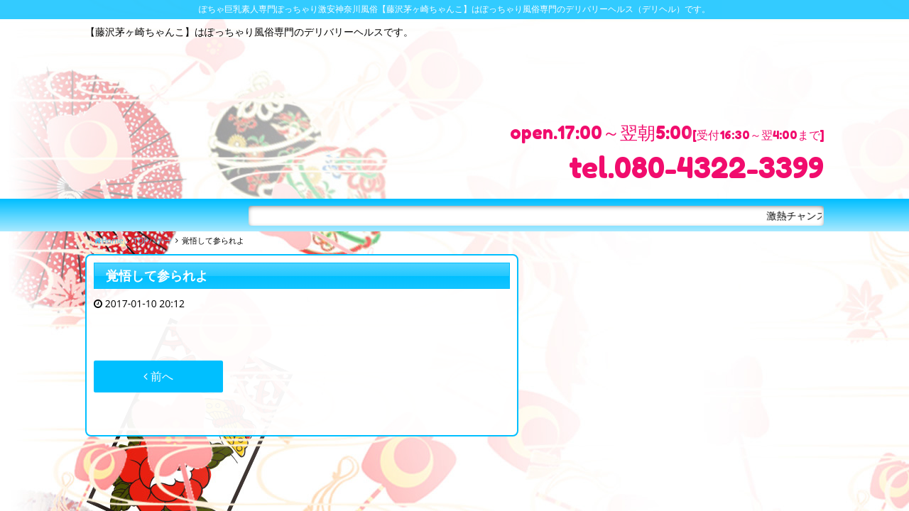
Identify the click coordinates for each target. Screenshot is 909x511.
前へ (158, 376)
